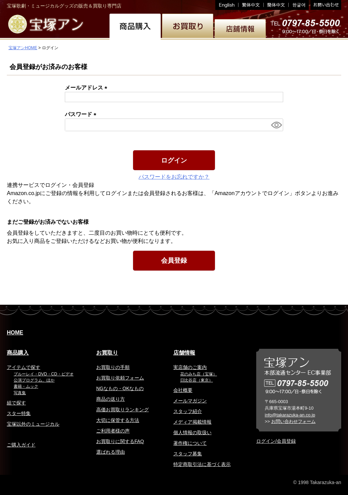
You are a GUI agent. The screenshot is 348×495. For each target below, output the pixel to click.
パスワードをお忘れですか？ (174, 177)
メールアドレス (87, 88)
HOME (15, 332)
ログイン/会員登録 (276, 441)
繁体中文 (251, 5)
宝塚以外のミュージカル (33, 424)
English (226, 5)
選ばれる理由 (110, 452)
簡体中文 (276, 5)
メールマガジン (190, 400)
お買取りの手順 (113, 367)
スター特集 (19, 413)
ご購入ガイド (21, 445)
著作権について (190, 443)
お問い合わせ (325, 5)
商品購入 (18, 353)
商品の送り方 (110, 399)
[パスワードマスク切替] (276, 125)
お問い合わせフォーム (293, 421)
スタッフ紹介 (187, 411)
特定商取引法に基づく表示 (202, 464)
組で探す (16, 402)
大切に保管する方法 (117, 420)
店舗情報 (184, 353)
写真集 (20, 392)
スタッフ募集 (187, 453)
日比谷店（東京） (196, 380)
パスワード (82, 114)
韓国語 (299, 5)
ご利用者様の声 (113, 431)
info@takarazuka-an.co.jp (290, 414)
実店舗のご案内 (190, 367)
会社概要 (182, 390)
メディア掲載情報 (192, 422)
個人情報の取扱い (192, 432)
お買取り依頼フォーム (120, 378)
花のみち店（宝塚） (198, 374)
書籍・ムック (26, 386)
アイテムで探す (23, 367)
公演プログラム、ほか (34, 380)
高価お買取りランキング (122, 409)
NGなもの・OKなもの (120, 388)
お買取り (107, 353)
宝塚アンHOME (23, 47)
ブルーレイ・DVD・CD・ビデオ (44, 374)
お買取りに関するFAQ (120, 441)
